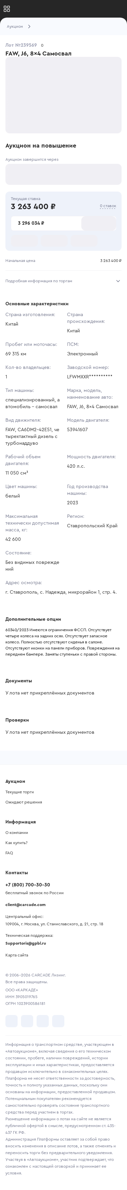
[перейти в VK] (11, 1021)
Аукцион (15, 26)
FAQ (9, 853)
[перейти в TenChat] (58, 1021)
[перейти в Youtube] (43, 1021)
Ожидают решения (23, 802)
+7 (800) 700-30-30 (27, 885)
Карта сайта (16, 955)
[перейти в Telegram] (27, 1021)
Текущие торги (19, 792)
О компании (16, 833)
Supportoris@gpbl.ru (25, 943)
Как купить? (16, 843)
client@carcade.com (25, 905)
